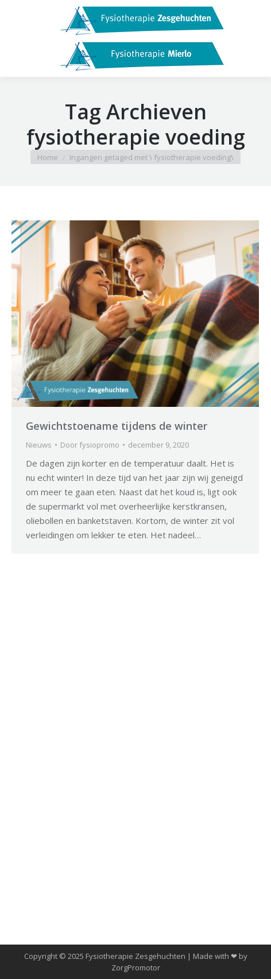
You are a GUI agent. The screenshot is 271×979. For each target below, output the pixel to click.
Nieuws (39, 445)
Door (89, 445)
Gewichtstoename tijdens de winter (116, 426)
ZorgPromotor (135, 967)
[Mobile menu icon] (18, 38)
